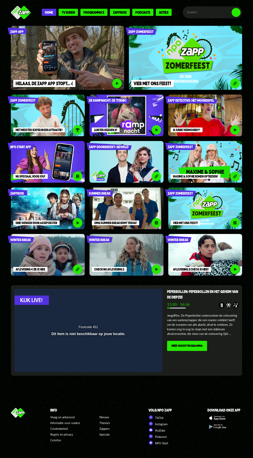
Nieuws (104, 417)
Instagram (157, 423)
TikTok (156, 417)
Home (49, 12)
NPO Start (158, 442)
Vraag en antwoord (62, 417)
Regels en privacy (61, 434)
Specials (104, 434)
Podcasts (142, 12)
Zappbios (120, 12)
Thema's (104, 423)
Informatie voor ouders (65, 423)
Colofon (55, 440)
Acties (163, 12)
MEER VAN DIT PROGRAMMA (187, 346)
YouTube (156, 430)
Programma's (94, 12)
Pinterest (157, 436)
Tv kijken (68, 12)
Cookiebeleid (59, 428)
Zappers (104, 428)
